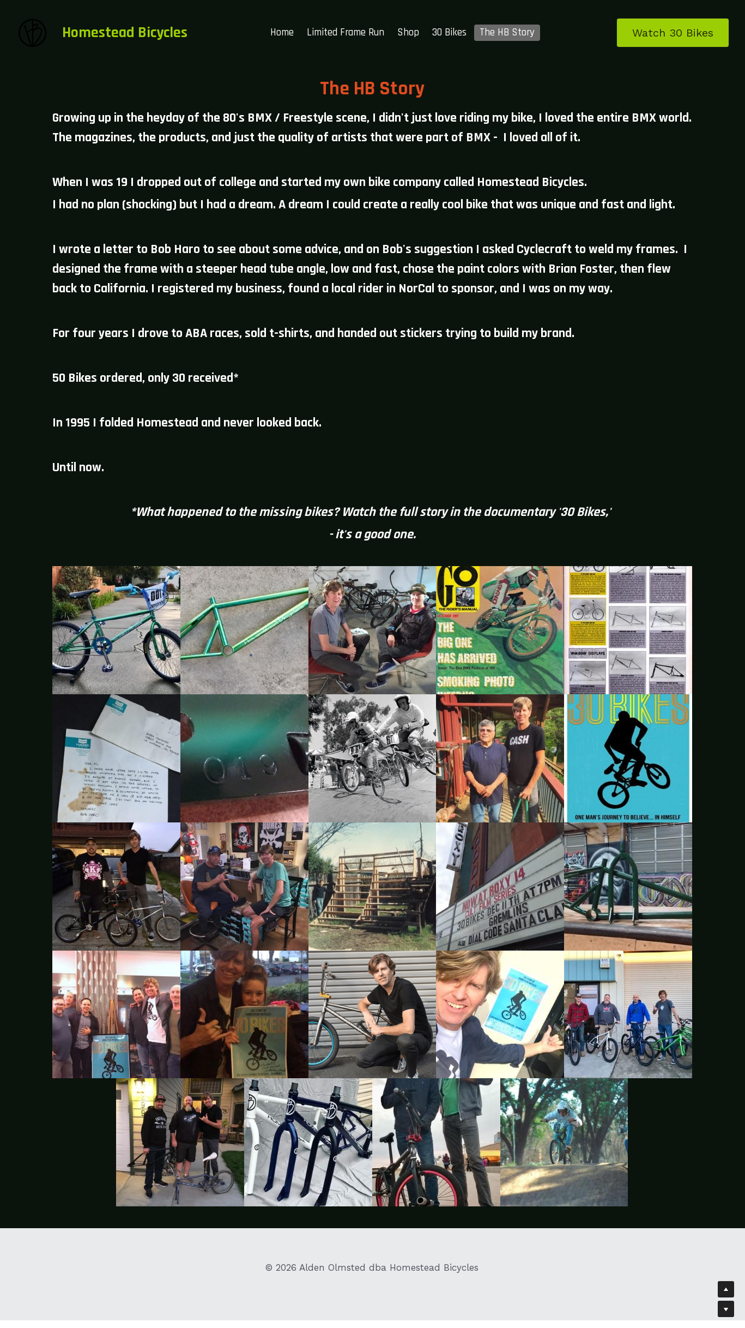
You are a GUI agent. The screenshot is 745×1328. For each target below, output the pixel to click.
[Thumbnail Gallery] (116, 630)
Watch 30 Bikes (672, 32)
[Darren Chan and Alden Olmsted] (116, 886)
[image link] (32, 32)
